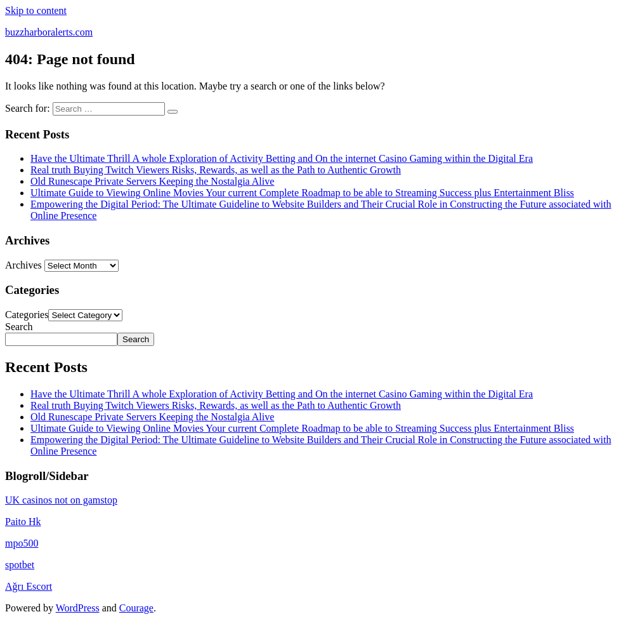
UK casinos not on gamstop (61, 500)
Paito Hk (23, 521)
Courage (136, 607)
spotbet (19, 564)
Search (19, 326)
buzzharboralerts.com (49, 32)
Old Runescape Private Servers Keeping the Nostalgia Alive (152, 181)
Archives (23, 265)
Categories (26, 314)
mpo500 (21, 543)
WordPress (78, 607)
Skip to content (36, 10)
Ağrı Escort (28, 586)
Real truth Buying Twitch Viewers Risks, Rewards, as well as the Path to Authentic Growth (215, 169)
